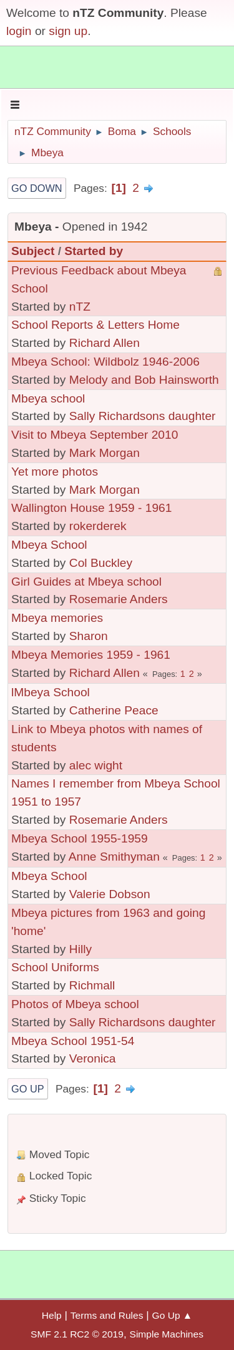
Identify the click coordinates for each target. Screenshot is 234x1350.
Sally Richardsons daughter (142, 415)
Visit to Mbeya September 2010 (94, 434)
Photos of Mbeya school (75, 1004)
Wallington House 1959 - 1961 (91, 507)
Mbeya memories (57, 617)
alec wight (95, 765)
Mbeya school (48, 398)
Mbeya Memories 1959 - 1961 (90, 654)
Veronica (92, 1058)
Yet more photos (54, 471)
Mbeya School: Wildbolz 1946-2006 (105, 361)
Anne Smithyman (114, 856)
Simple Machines (166, 1334)
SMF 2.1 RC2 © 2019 (77, 1334)
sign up (68, 31)
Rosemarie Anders (118, 599)
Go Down (36, 188)
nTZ (79, 306)
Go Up (27, 1088)
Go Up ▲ (172, 1315)
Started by (93, 251)
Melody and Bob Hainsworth (144, 379)
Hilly (80, 949)
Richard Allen (104, 342)
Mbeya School (49, 544)
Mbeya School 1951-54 (72, 1041)
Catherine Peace (113, 710)
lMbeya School (50, 692)
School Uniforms (55, 967)
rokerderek (98, 525)
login (19, 31)
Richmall (92, 985)
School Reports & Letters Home (95, 324)
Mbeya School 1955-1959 (79, 838)
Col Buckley (100, 562)
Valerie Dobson (109, 894)
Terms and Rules (107, 1315)
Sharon (88, 635)
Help (52, 1315)
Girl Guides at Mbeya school (86, 581)
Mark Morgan (104, 452)
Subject (32, 251)
